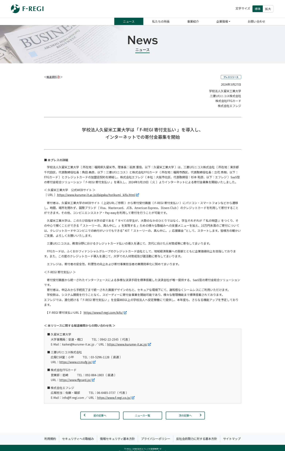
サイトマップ (232, 438)
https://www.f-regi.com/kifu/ (105, 312)
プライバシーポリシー (155, 438)
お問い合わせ (256, 21)
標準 (258, 9)
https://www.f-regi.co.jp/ (116, 397)
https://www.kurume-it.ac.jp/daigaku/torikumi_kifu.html (98, 195)
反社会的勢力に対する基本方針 (196, 438)
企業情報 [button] (222, 21)
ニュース (129, 21)
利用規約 (50, 438)
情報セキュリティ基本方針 (117, 438)
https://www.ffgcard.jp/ (77, 380)
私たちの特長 (161, 21)
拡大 (268, 9)
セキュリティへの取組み (78, 438)
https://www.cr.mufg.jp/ (77, 362)
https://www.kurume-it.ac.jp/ (129, 344)
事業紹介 (193, 21)
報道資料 (53, 77)
